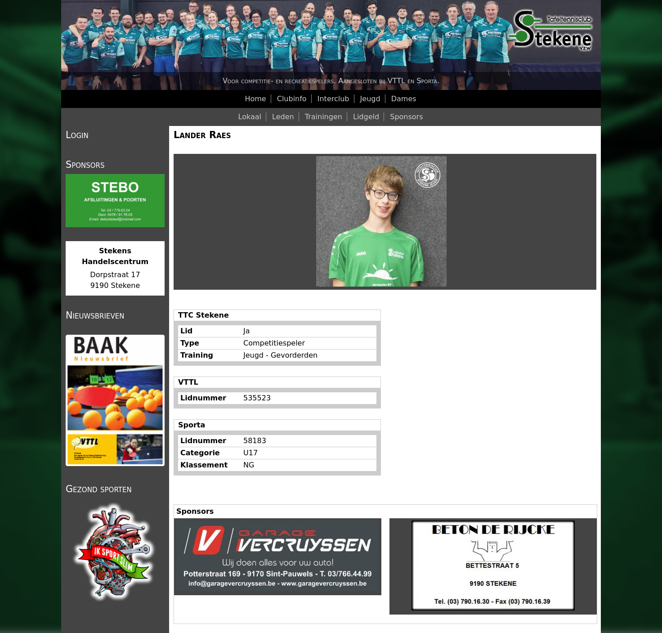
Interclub (333, 98)
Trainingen (323, 116)
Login (77, 135)
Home (255, 98)
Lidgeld (366, 116)
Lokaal (249, 116)
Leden (283, 116)
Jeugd (370, 98)
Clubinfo (292, 98)
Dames (403, 98)
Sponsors (406, 116)
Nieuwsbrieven (95, 315)
